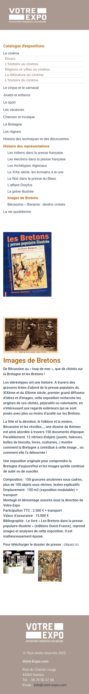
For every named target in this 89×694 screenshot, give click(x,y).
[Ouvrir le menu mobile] (82, 15)
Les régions (12, 131)
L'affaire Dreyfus (20, 185)
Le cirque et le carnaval (21, 88)
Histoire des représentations (26, 146)
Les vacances (13, 110)
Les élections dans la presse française (37, 159)
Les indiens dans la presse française (35, 153)
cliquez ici (71, 544)
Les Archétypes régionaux (27, 165)
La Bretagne (12, 124)
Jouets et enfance (16, 95)
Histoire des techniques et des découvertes (36, 139)
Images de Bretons (23, 198)
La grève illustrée (21, 191)
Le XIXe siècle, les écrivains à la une (35, 172)
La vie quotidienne (17, 212)
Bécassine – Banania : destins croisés (36, 204)
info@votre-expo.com (50, 685)
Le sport (9, 102)
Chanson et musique (19, 117)
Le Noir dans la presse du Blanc (32, 178)
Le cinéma (11, 53)
